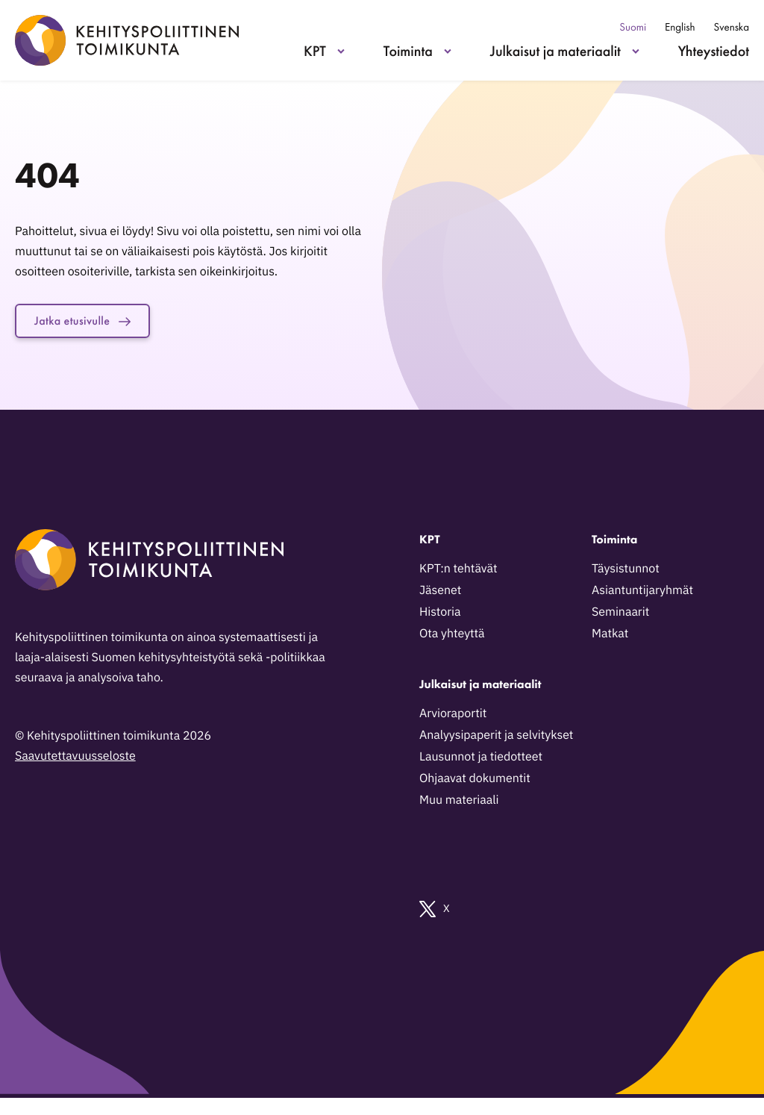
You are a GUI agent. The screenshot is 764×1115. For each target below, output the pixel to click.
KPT (315, 50)
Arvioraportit (452, 716)
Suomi (632, 27)
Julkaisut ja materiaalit (555, 50)
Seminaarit (620, 615)
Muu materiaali (458, 803)
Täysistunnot (626, 571)
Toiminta (408, 50)
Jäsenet (440, 593)
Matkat (610, 636)
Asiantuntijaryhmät (642, 593)
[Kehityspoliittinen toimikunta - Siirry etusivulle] (127, 40)
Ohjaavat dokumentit (474, 781)
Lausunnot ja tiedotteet (480, 759)
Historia (440, 615)
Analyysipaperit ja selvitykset (496, 738)
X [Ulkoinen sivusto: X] (434, 912)
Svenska (731, 27)
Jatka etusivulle (91, 322)
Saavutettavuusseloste (75, 759)
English (680, 27)
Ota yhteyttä (452, 636)
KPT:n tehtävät (458, 571)
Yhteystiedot (713, 50)
